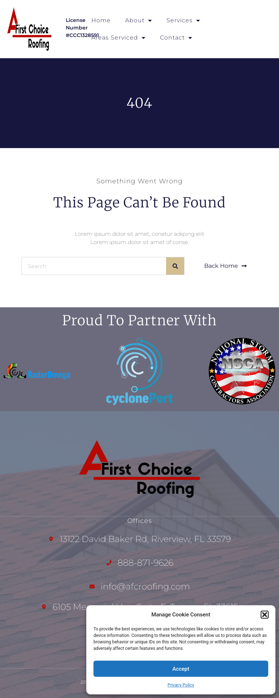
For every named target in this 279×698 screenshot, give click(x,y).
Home (101, 20)
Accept (180, 669)
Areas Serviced (118, 37)
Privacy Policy (181, 685)
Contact (176, 37)
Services (183, 20)
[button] (264, 614)
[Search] (175, 266)
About (138, 20)
